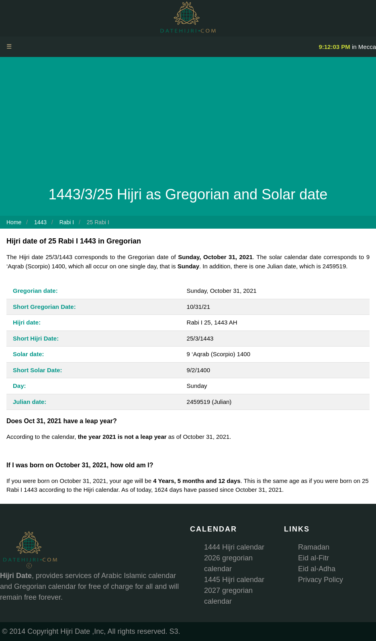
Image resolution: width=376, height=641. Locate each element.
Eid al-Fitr (313, 558)
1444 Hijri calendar (234, 547)
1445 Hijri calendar (234, 580)
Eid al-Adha (316, 569)
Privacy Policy (320, 580)
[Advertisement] (188, 123)
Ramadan (313, 547)
